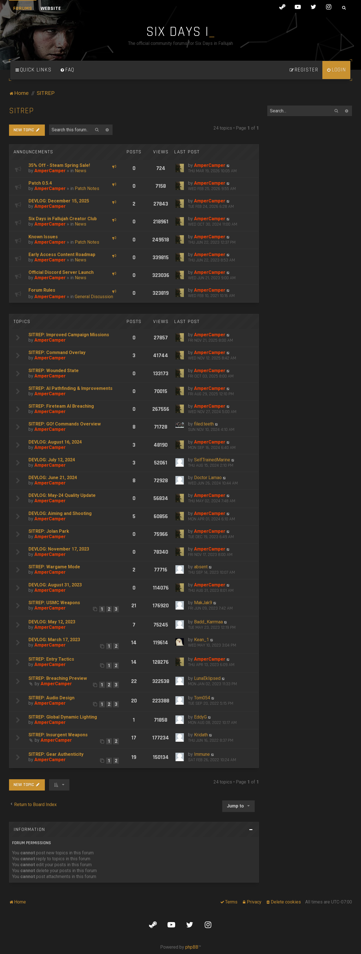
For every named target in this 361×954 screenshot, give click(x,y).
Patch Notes (87, 188)
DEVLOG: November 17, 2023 (58, 549)
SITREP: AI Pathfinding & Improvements (70, 388)
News (80, 170)
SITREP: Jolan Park (48, 531)
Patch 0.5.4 (40, 183)
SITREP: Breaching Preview (57, 678)
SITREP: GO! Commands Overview (64, 424)
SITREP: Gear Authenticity (55, 754)
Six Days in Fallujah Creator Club (62, 218)
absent (201, 566)
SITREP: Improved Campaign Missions (68, 334)
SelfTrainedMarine (212, 459)
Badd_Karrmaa (208, 622)
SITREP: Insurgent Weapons (58, 734)
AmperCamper (50, 170)
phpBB (191, 947)
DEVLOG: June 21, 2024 (52, 477)
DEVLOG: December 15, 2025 (58, 201)
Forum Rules (41, 290)
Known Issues (43, 236)
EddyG (200, 717)
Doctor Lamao (208, 477)
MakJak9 (203, 602)
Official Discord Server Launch (61, 272)
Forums (22, 8)
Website (51, 8)
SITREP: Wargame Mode (54, 566)
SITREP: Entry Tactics (51, 659)
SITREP (21, 111)
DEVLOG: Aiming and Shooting (60, 513)
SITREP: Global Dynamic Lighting (62, 717)
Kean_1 (201, 639)
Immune (202, 754)
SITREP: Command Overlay (56, 352)
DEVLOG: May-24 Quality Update (62, 495)
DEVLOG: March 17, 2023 (54, 639)
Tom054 (202, 697)
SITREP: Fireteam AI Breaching (61, 406)
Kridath (201, 734)
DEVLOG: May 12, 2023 (51, 622)
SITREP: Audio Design (51, 697)
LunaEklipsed (207, 678)
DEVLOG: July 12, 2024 (51, 459)
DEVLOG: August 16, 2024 (55, 442)
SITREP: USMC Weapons (54, 602)
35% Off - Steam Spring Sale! (59, 165)
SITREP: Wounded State (53, 370)
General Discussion (94, 296)
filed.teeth (204, 424)
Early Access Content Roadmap (61, 254)
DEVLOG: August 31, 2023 (55, 585)
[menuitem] (67, 70)
